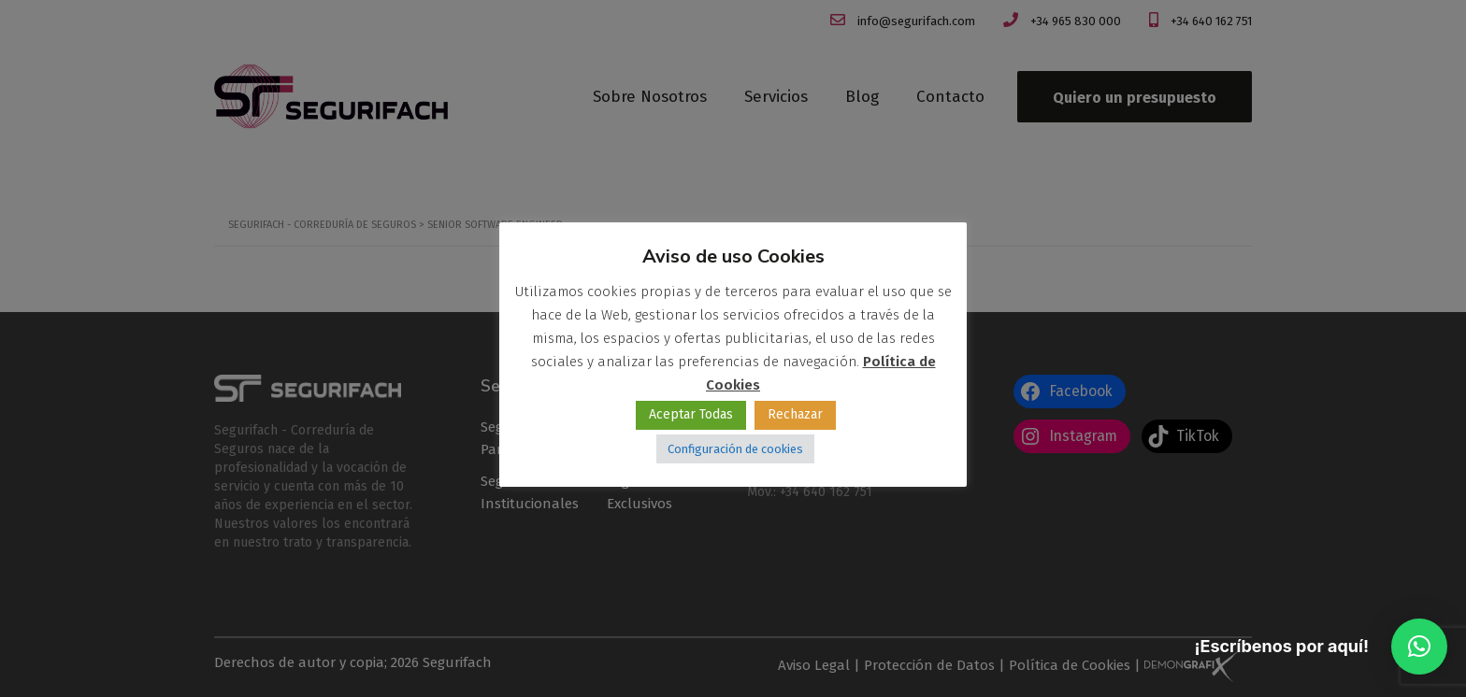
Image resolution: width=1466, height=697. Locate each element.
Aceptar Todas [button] (691, 414)
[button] (1419, 647)
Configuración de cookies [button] (735, 449)
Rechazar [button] (795, 414)
